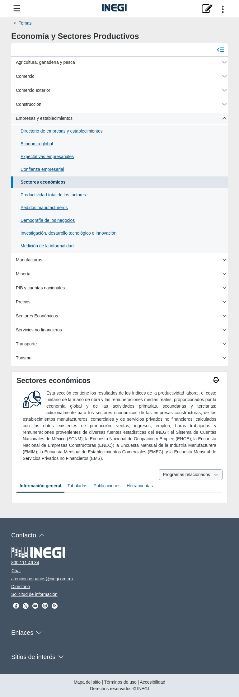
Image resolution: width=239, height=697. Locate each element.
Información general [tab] (40, 485)
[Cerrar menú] (220, 50)
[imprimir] (216, 381)
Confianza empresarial (42, 169)
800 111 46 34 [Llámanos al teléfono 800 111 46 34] (25, 562)
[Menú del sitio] (17, 8)
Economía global (37, 143)
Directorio (20, 586)
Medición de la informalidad (47, 245)
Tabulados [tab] (77, 485)
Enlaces (22, 632)
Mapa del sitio (87, 682)
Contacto (23, 535)
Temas (25, 23)
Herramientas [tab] (140, 485)
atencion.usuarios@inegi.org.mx (42, 578)
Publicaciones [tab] (107, 485)
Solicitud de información (34, 594)
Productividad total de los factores (53, 194)
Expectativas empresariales (47, 156)
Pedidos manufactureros (44, 207)
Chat (16, 570)
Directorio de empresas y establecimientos (62, 131)
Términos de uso (120, 682)
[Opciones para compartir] (223, 8)
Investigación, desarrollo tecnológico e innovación (68, 233)
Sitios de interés (33, 656)
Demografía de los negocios (48, 220)
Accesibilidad (152, 682)
